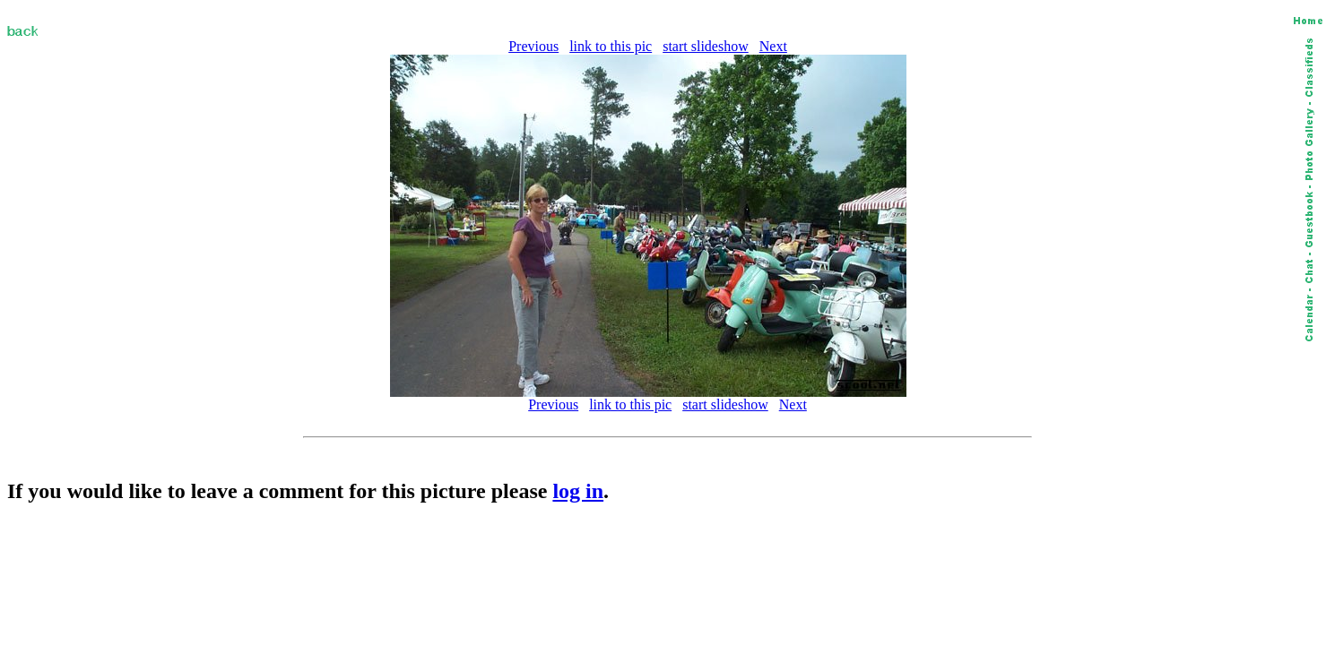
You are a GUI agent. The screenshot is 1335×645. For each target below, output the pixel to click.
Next (773, 46)
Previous (533, 46)
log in (577, 491)
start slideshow (706, 46)
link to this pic (610, 46)
